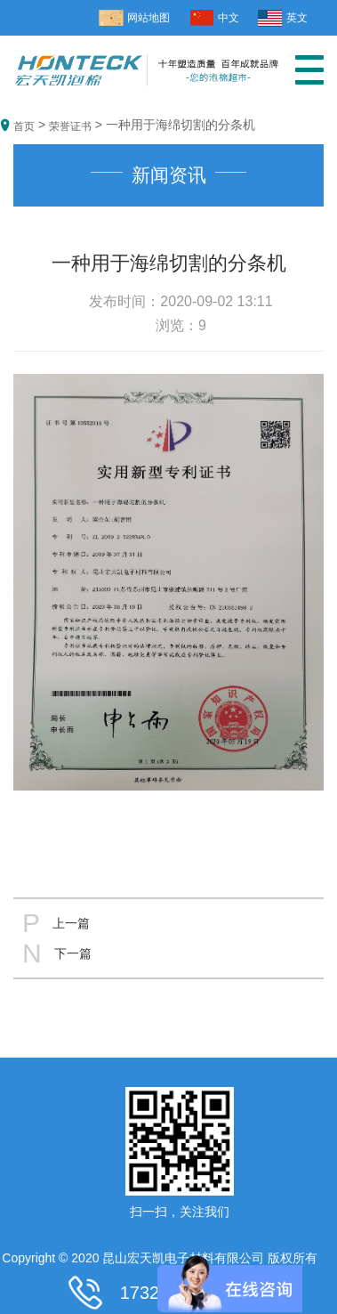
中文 (228, 18)
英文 (297, 18)
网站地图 (148, 18)
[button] (309, 76)
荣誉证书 (70, 126)
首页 (24, 126)
